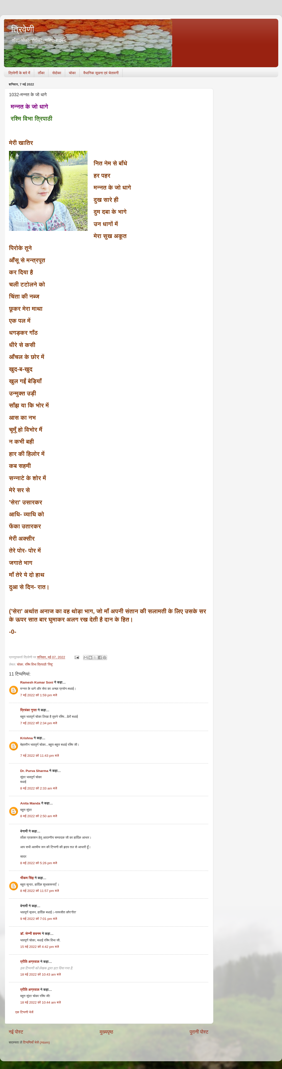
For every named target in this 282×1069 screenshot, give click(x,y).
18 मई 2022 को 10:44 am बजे (40, 1002)
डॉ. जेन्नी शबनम (30, 934)
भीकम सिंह (27, 878)
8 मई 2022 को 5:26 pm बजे (38, 863)
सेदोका (56, 73)
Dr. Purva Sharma (34, 771)
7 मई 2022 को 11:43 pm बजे (39, 755)
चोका (72, 73)
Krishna (26, 738)
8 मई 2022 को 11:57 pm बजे (39, 891)
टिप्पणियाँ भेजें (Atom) (36, 1042)
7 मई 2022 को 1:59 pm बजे (38, 695)
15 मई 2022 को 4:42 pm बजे (39, 947)
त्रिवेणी (22, 29)
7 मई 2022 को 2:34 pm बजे (38, 723)
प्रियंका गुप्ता (29, 710)
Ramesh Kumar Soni (36, 682)
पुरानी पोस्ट (199, 1032)
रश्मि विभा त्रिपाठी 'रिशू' (39, 664)
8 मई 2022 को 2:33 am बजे (38, 788)
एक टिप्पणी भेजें (24, 1012)
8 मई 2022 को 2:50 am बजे (38, 816)
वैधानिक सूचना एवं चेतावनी (101, 73)
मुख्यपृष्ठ (106, 1032)
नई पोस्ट (16, 1032)
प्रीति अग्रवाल (29, 962)
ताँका (41, 73)
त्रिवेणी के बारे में (19, 73)
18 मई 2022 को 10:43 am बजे (40, 974)
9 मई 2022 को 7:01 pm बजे (38, 919)
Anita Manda (30, 803)
